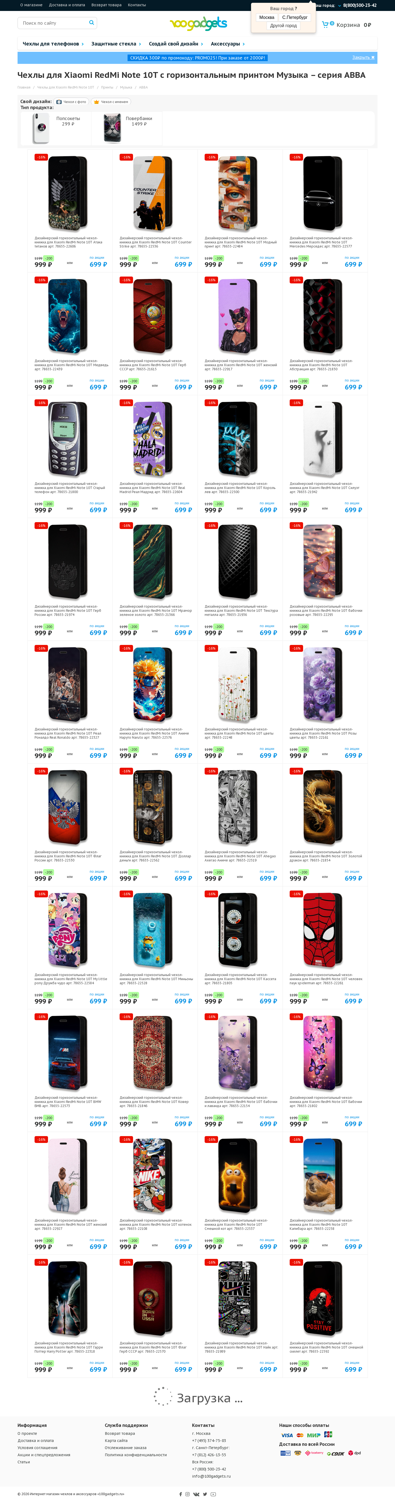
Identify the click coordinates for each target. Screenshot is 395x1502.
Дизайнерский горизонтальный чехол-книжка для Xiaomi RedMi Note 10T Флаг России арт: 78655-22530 (68, 856)
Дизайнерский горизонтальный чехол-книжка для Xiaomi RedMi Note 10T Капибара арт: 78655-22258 (321, 1224)
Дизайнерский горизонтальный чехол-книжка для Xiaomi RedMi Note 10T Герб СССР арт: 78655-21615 (153, 365)
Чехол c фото (71, 101)
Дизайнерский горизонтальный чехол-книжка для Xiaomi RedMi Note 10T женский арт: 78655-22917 (241, 365)
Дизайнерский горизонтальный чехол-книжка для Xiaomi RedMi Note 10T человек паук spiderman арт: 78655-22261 (326, 979)
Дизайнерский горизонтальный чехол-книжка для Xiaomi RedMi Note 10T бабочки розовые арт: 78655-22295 (326, 610)
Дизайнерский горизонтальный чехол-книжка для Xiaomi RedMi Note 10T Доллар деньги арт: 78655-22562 (155, 856)
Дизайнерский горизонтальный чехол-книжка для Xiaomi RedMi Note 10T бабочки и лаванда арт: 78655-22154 (241, 1102)
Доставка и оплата (67, 4)
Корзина (345, 25)
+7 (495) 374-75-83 (209, 1440)
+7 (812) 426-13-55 (209, 1454)
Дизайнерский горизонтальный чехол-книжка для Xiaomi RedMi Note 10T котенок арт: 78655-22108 (155, 1224)
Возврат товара (106, 4)
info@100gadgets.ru (211, 1476)
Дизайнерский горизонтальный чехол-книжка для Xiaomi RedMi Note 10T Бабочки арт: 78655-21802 (326, 1102)
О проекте (27, 1433)
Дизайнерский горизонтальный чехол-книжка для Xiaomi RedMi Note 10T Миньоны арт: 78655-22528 (156, 979)
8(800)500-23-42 (360, 5)
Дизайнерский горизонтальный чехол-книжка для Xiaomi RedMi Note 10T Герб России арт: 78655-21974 (68, 610)
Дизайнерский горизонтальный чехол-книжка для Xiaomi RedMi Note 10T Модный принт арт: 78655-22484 (241, 242)
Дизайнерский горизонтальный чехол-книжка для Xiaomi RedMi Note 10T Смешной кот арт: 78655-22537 (236, 1224)
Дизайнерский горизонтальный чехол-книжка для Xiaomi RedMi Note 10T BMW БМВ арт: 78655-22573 (68, 1102)
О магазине (31, 4)
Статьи (24, 1462)
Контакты (137, 4)
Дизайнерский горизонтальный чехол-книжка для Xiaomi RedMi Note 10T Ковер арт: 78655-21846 (154, 1102)
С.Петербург (294, 17)
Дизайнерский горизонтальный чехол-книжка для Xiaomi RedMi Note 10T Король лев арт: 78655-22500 (240, 488)
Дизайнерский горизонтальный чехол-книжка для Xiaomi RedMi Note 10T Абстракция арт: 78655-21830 (321, 365)
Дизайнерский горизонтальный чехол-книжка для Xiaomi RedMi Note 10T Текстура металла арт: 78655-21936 (241, 610)
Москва (267, 17)
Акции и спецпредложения (44, 1454)
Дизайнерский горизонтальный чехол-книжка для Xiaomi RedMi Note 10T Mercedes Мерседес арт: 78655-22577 (321, 242)
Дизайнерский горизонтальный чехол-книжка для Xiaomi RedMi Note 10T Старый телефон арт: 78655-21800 (70, 488)
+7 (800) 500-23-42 (209, 1469)
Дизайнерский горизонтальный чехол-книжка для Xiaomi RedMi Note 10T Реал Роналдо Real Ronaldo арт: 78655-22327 (68, 733)
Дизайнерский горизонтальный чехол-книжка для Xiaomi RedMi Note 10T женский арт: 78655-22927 (71, 1224)
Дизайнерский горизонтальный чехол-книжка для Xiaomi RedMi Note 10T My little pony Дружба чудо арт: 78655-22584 (71, 979)
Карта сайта (116, 1440)
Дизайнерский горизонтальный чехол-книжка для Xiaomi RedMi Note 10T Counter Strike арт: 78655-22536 (155, 242)
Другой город (283, 25)
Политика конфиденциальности (136, 1454)
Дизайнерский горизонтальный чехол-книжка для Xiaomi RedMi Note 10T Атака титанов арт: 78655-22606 (68, 242)
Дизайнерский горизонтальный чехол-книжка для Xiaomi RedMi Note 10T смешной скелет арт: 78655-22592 (326, 1347)
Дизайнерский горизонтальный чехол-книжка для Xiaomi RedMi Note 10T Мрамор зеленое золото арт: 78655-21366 (156, 610)
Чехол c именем (111, 101)
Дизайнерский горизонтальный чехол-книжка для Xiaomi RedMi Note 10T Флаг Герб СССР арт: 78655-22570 (153, 1347)
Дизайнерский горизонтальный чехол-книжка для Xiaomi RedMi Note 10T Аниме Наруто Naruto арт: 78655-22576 (154, 733)
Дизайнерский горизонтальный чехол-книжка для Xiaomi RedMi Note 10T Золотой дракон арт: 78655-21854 (326, 856)
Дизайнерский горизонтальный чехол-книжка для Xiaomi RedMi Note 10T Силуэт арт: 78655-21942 (324, 488)
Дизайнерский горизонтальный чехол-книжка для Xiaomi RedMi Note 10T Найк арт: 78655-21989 (241, 1347)
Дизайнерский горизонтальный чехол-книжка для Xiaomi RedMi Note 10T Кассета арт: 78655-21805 (240, 979)
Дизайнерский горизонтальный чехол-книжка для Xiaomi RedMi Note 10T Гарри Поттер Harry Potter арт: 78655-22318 (69, 1347)
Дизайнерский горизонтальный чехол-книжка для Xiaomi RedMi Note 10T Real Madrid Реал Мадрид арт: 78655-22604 (152, 488)
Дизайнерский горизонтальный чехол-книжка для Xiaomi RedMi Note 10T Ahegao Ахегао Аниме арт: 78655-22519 (240, 856)
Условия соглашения (37, 1447)
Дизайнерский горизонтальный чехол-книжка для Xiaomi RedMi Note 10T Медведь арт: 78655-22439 (71, 365)
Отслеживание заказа (125, 1447)
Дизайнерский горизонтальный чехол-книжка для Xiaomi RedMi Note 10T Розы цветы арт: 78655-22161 (323, 733)
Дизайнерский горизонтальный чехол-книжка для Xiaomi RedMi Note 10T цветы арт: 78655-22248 (239, 733)
